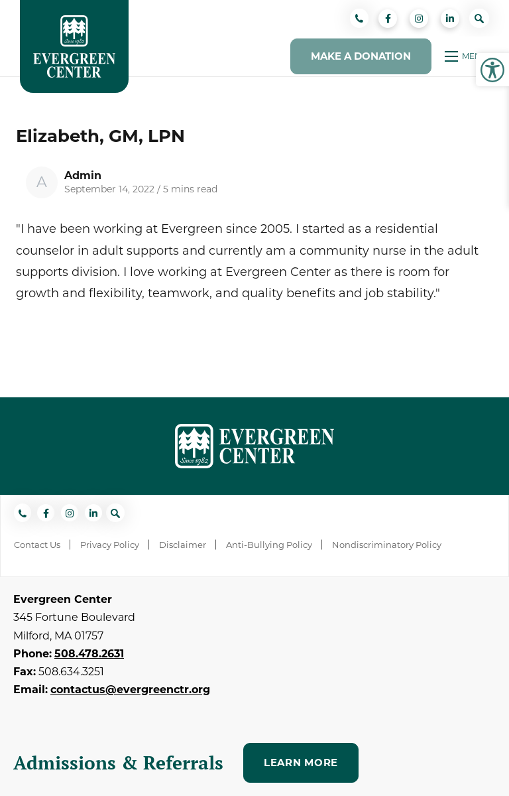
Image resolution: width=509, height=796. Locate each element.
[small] (387, 18)
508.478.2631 (89, 653)
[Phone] (359, 18)
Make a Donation (361, 56)
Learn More (301, 762)
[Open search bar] (479, 18)
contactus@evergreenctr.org (130, 689)
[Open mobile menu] (467, 56)
